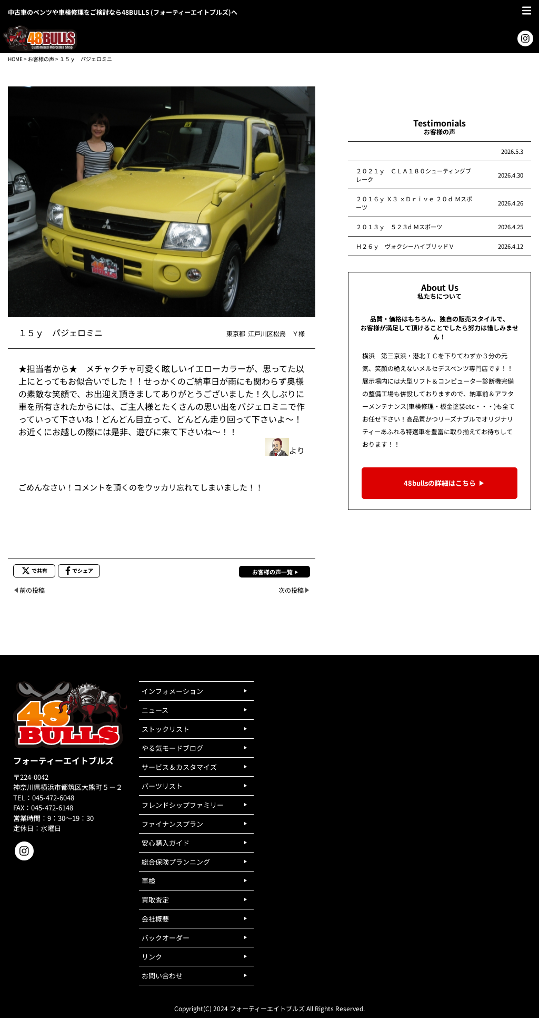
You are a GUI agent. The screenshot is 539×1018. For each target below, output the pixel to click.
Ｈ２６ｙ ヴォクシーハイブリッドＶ (405, 246)
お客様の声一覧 (272, 571)
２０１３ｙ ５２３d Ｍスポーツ (399, 226)
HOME (15, 59)
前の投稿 (32, 589)
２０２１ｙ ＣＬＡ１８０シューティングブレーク (413, 175)
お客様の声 (41, 59)
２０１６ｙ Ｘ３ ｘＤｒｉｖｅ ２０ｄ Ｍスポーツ (414, 202)
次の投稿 (291, 589)
